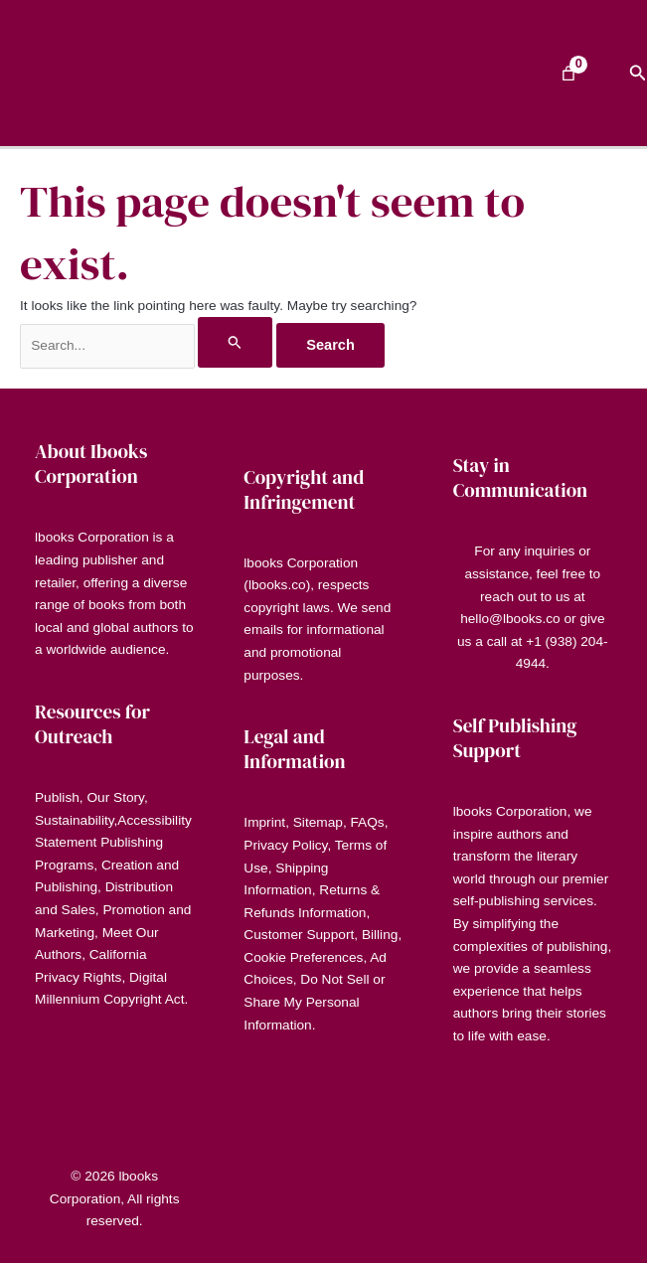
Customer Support (298, 934)
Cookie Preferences (303, 957)
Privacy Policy (285, 845)
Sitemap (318, 822)
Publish (57, 797)
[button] (638, 73)
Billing (380, 934)
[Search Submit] (235, 342)
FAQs (368, 822)
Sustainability (74, 820)
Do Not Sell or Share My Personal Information (314, 1001)
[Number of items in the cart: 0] (568, 73)
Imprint (264, 822)
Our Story (114, 797)
